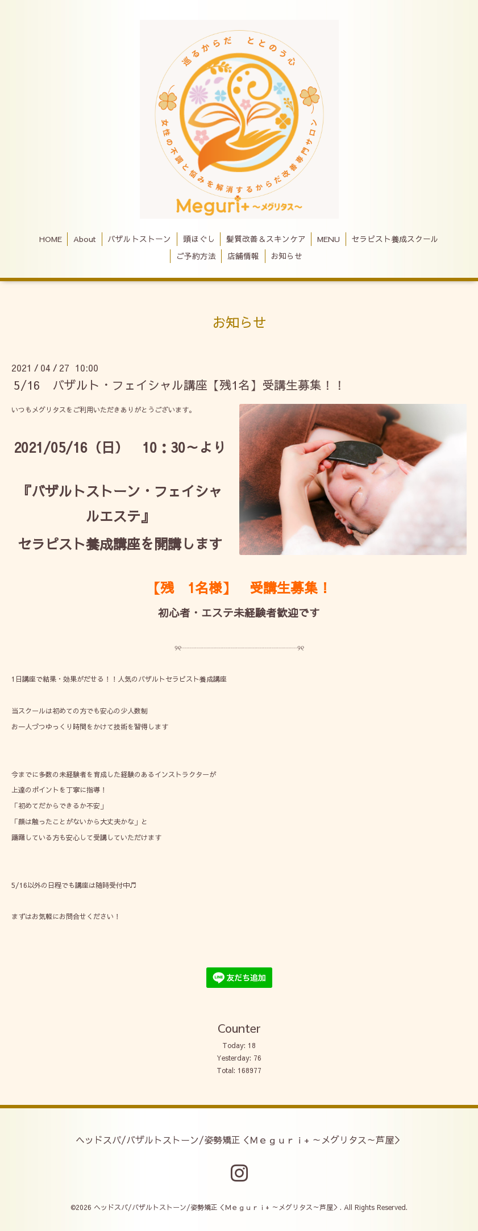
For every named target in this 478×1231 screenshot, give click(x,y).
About (84, 238)
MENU (328, 238)
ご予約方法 (196, 256)
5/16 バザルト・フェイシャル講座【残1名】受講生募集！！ (180, 385)
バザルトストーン (139, 238)
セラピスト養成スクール (395, 238)
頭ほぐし (199, 238)
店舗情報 (243, 256)
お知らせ (286, 256)
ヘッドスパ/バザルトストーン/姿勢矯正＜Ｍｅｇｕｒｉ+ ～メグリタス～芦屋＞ (239, 1139)
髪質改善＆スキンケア (266, 238)
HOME (50, 238)
